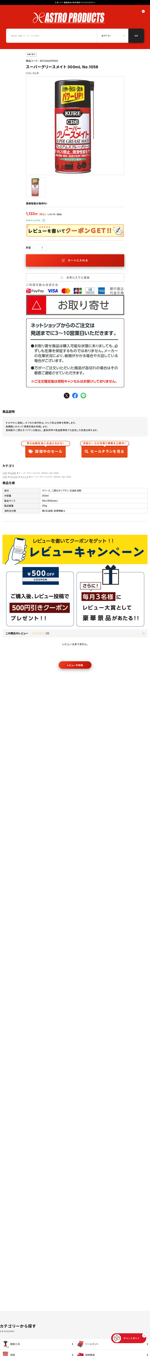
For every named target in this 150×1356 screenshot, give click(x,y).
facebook (75, 395)
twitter (67, 395)
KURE (13, 473)
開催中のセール (45, 448)
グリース (24, 477)
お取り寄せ (31, 54)
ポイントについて (43, 220)
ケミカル (14, 477)
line (83, 395)
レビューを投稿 (75, 665)
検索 (136, 36)
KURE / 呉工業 (32, 73)
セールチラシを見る (104, 448)
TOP (5, 473)
